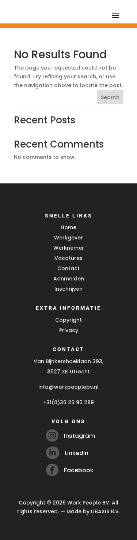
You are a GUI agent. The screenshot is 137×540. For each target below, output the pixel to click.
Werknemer (68, 248)
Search (110, 97)
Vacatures (68, 258)
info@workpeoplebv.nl (68, 387)
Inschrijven (68, 289)
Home (68, 227)
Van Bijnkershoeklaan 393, (68, 361)
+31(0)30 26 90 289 (68, 402)
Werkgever (68, 237)
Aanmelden (68, 278)
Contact (68, 268)
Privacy (68, 330)
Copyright (68, 320)
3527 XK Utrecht (68, 371)
